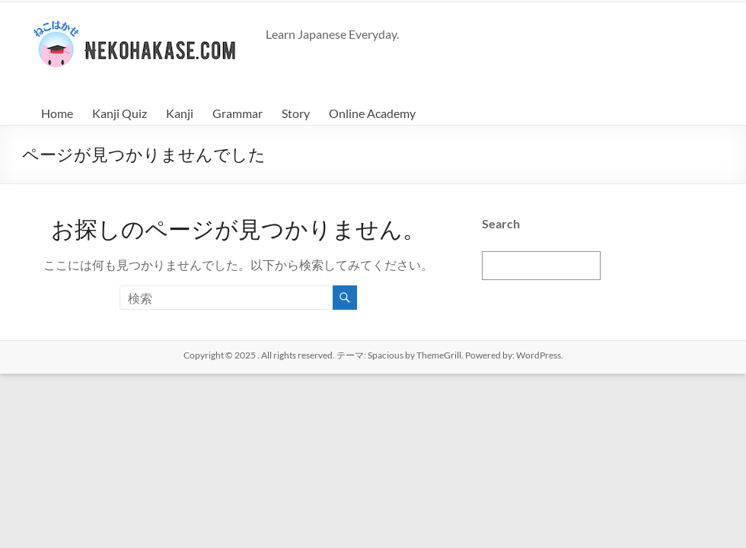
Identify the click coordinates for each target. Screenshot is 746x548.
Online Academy (372, 113)
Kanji (179, 113)
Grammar (237, 113)
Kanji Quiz (119, 113)
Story (296, 113)
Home (57, 113)
